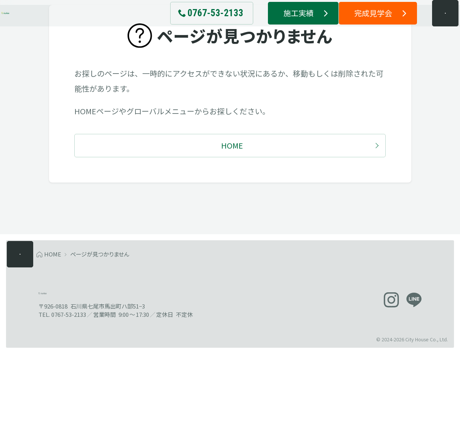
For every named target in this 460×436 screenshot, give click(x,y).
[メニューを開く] (431, 26)
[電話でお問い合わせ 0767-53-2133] (197, 26)
